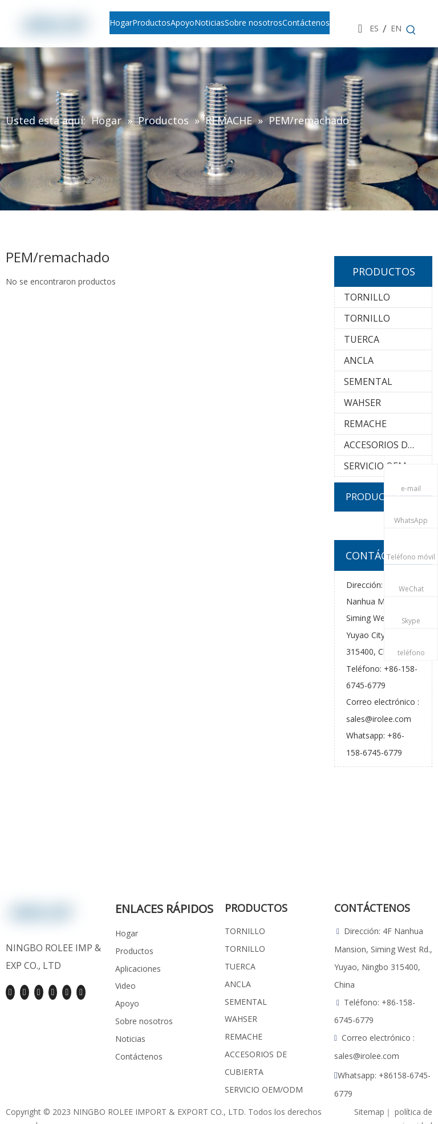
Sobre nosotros (144, 1021)
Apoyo (127, 1003)
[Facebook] (10, 992)
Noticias (130, 1038)
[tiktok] (81, 992)
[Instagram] (53, 992)
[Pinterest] (66, 992)
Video (125, 985)
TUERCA (361, 339)
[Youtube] (38, 992)
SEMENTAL (368, 381)
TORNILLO (367, 297)
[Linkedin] (24, 992)
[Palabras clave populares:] (411, 30)
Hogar (126, 933)
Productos (134, 951)
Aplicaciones (138, 968)
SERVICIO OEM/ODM (388, 466)
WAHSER (362, 402)
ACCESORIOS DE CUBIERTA (388, 445)
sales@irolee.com (378, 718)
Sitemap (369, 1111)
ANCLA (359, 360)
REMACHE (365, 423)
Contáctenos (139, 1056)
